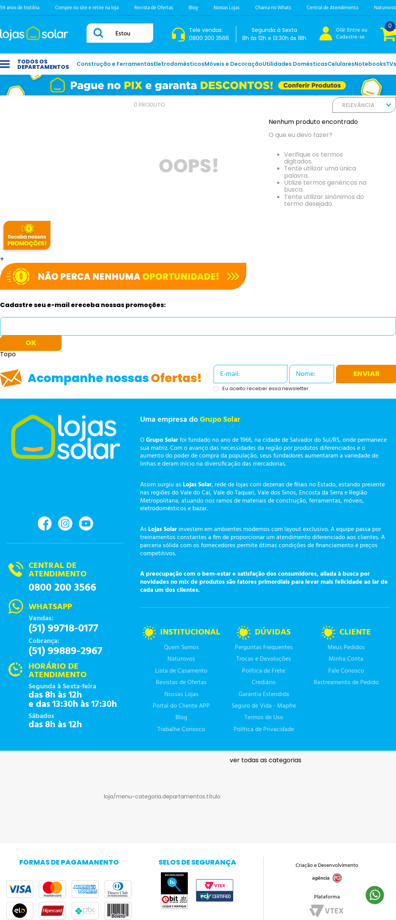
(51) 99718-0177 (63, 628)
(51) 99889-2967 (65, 651)
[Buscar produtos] (100, 33)
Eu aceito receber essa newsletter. (266, 389)
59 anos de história (19, 8)
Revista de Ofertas (153, 8)
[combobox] (120, 33)
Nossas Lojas (226, 8)
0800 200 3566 (62, 588)
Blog (193, 8)
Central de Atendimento (332, 8)
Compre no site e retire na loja (87, 8)
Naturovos (385, 8)
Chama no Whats (273, 8)
